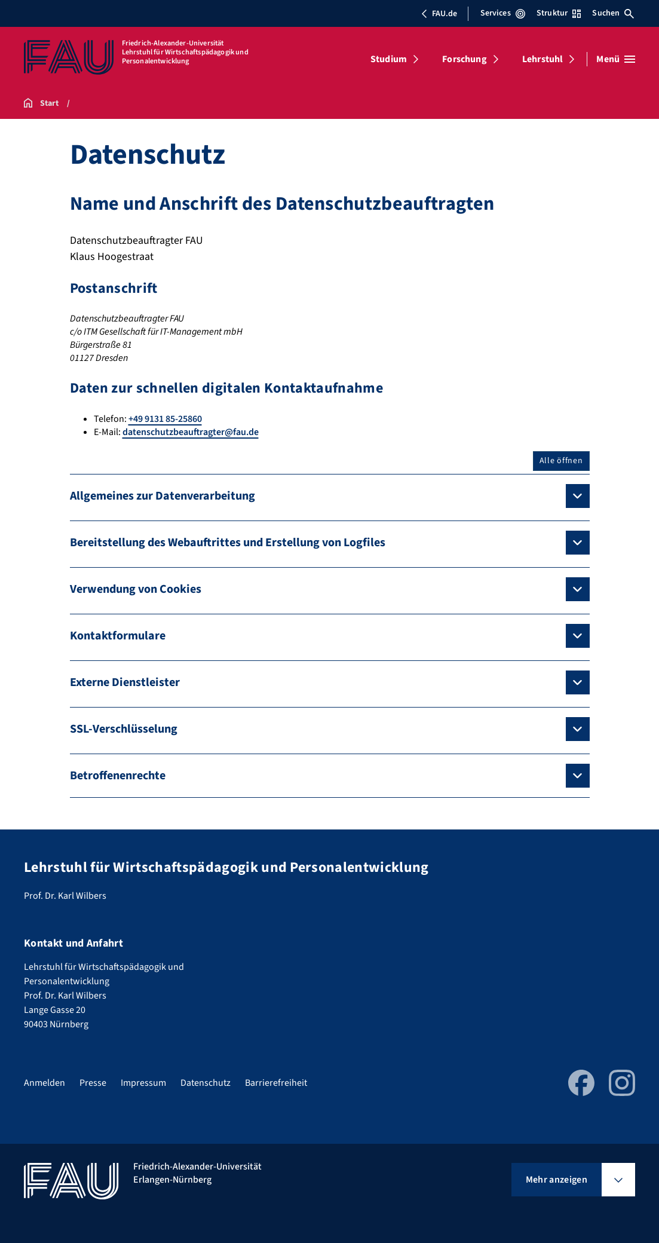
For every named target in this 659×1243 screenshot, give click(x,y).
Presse (92, 1082)
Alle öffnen (561, 461)
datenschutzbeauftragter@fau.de (190, 432)
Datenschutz (205, 1082)
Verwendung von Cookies (135, 589)
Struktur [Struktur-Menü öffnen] (559, 13)
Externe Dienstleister (125, 682)
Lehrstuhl (542, 59)
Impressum (143, 1082)
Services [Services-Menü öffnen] (502, 13)
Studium (388, 59)
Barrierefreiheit (276, 1082)
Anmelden (44, 1082)
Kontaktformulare (117, 635)
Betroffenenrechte (117, 775)
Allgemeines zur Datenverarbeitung (162, 496)
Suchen (613, 13)
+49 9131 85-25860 (165, 418)
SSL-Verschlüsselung (123, 729)
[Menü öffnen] (615, 59)
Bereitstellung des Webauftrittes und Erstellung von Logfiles (227, 542)
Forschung (464, 59)
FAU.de (439, 14)
